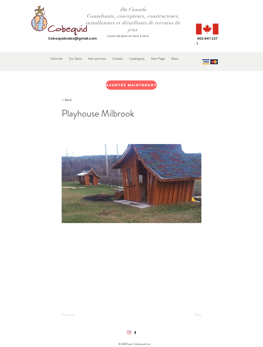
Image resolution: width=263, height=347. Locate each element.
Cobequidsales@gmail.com (72, 38)
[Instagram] (129, 333)
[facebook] (135, 333)
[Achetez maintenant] (131, 85)
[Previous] (75, 315)
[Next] (191, 315)
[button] (75, 59)
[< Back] (75, 100)
